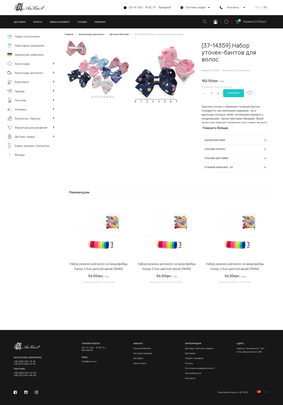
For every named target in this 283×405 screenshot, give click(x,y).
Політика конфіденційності (200, 368)
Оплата (189, 363)
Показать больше (215, 128)
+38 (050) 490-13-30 (25, 361)
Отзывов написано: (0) (219, 167)
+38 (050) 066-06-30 (25, 373)
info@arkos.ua (89, 361)
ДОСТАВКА (20, 22)
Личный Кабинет (142, 348)
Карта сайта (139, 363)
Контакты (190, 378)
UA (257, 7)
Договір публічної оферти (199, 348)
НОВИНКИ (100, 22)
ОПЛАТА (37, 22)
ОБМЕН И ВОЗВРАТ (60, 22)
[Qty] (211, 93)
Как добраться (193, 373)
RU (265, 7)
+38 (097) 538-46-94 (25, 364)
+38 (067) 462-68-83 (25, 375)
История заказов (142, 353)
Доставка (190, 353)
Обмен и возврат (194, 358)
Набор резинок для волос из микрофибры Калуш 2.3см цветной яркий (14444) (98, 266)
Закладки (138, 358)
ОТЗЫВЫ (82, 22)
